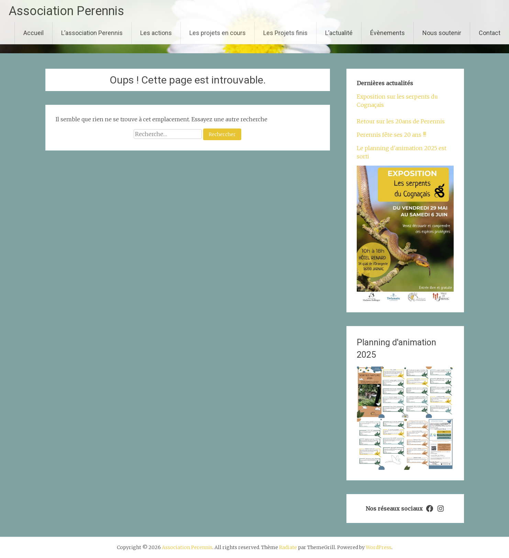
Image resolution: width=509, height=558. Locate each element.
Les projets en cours (217, 32)
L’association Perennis (92, 32)
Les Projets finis (285, 32)
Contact (489, 32)
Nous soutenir (441, 32)
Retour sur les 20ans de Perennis (401, 121)
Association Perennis (66, 11)
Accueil (33, 32)
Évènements (387, 32)
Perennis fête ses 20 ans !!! (391, 134)
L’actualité (339, 32)
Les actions (156, 32)
